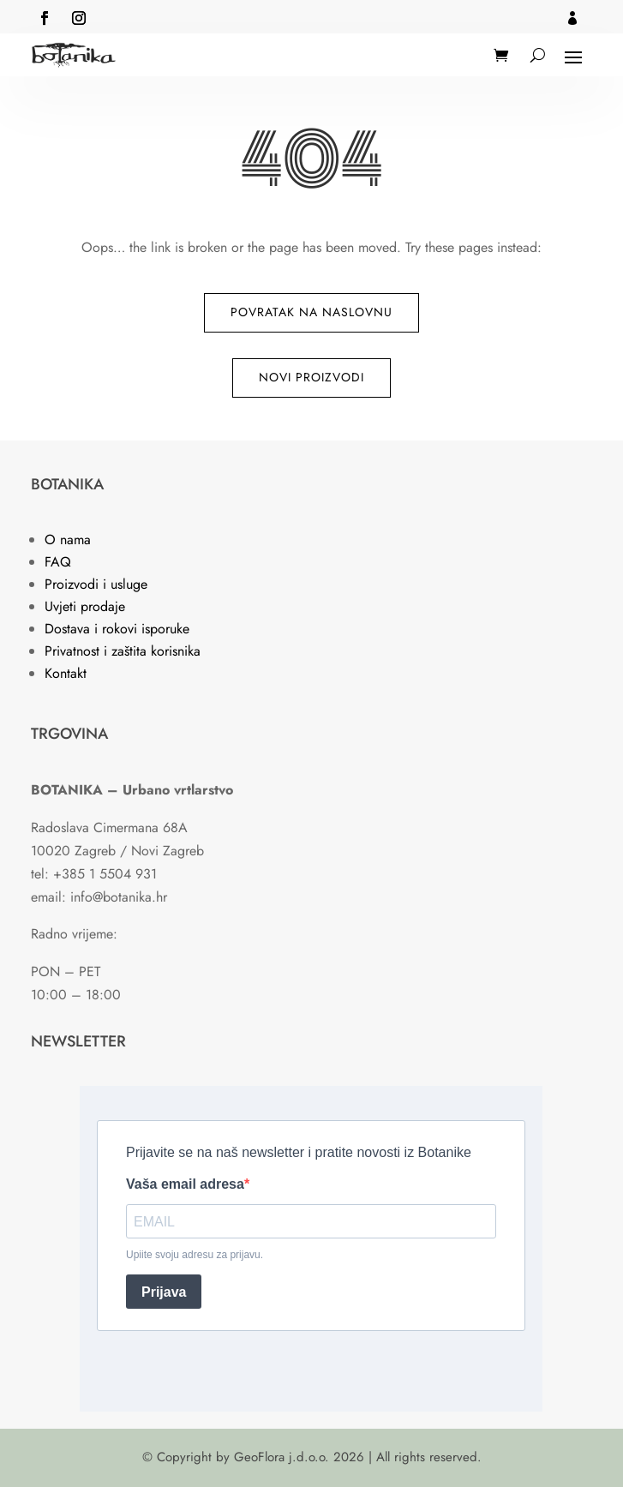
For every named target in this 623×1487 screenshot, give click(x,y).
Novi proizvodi (311, 377)
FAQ (58, 562)
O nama (68, 539)
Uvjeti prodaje (85, 606)
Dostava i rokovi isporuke (117, 629)
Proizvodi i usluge (96, 584)
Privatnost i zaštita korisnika (123, 651)
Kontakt (66, 673)
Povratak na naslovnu (311, 312)
